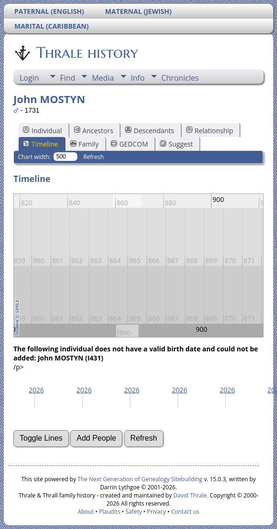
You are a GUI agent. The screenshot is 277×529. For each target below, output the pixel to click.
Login (29, 78)
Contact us (185, 512)
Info (138, 78)
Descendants (149, 130)
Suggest (176, 143)
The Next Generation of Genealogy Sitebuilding (139, 479)
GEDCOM (129, 143)
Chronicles (180, 78)
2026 (36, 389)
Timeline (40, 143)
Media (103, 78)
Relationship (210, 130)
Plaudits (109, 512)
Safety (134, 512)
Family (84, 143)
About (86, 512)
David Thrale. (190, 495)
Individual (42, 130)
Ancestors (93, 130)
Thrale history (86, 52)
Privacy (156, 512)
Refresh (93, 157)
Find (67, 78)
